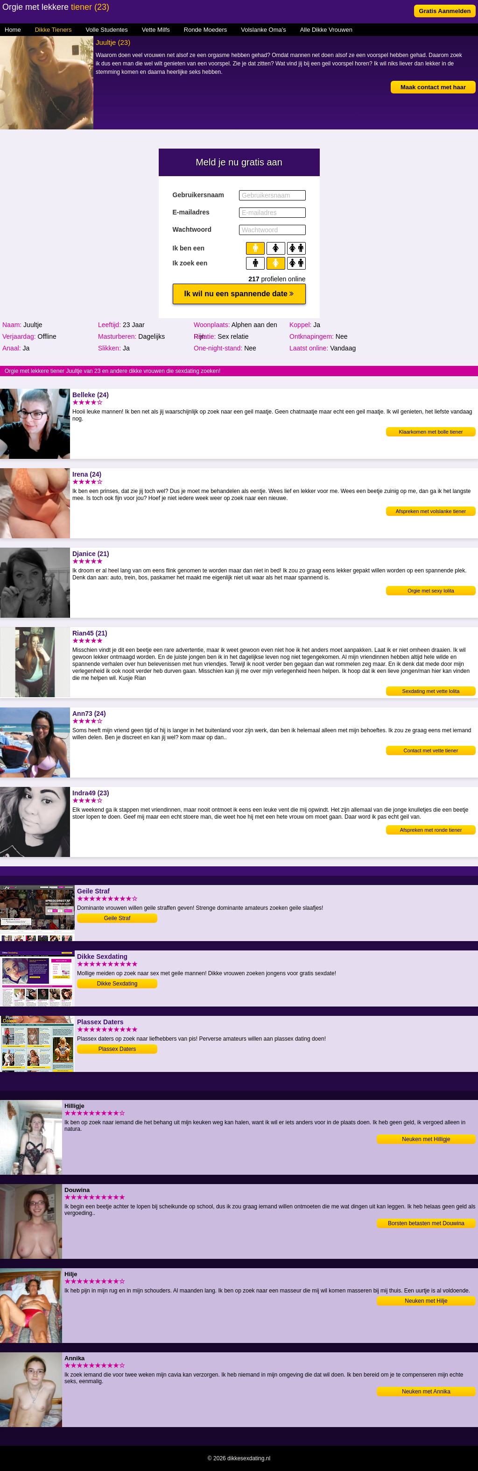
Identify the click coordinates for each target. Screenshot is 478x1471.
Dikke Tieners (53, 29)
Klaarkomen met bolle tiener (431, 432)
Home (13, 29)
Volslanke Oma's (263, 29)
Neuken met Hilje (426, 1301)
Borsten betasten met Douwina (426, 1223)
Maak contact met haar (433, 87)
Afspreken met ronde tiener (431, 830)
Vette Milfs (156, 29)
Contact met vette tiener (431, 750)
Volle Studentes (106, 29)
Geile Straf (117, 918)
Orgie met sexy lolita (431, 590)
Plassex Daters (117, 1049)
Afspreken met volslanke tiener (431, 511)
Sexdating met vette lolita (431, 691)
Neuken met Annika (426, 1391)
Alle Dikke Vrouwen (326, 29)
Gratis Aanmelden (445, 10)
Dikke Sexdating (117, 983)
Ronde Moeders (205, 29)
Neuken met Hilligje (426, 1139)
